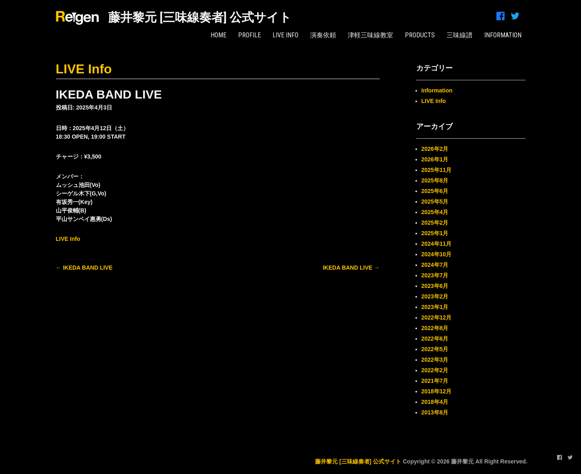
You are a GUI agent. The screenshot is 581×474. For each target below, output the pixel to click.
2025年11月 (436, 170)
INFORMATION (502, 35)
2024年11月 (436, 243)
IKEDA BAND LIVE (84, 267)
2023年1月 (435, 307)
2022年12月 (436, 317)
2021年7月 (435, 380)
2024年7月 (435, 265)
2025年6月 (435, 191)
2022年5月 (435, 349)
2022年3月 (435, 359)
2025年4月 (435, 212)
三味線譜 (459, 35)
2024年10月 (436, 254)
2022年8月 (435, 328)
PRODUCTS (420, 35)
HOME (218, 35)
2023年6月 (435, 286)
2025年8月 (435, 180)
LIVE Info (285, 35)
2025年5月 (435, 201)
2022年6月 (435, 338)
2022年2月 (435, 370)
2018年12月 (436, 391)
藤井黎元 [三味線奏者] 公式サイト (200, 17)
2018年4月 (435, 402)
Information (437, 90)
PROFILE (249, 35)
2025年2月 (435, 222)
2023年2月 (435, 296)
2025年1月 (435, 233)
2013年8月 (435, 412)
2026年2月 (435, 149)
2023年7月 (435, 275)
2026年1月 (435, 159)
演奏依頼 (323, 35)
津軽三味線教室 (370, 35)
